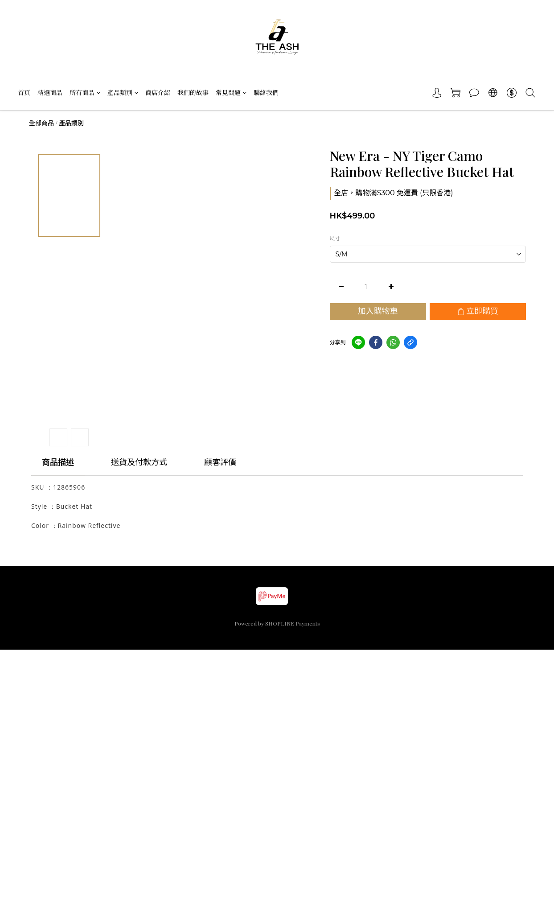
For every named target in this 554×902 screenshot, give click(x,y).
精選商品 (49, 92)
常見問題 (231, 92)
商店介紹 (157, 92)
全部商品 (41, 123)
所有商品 (85, 92)
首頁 (24, 92)
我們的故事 (193, 92)
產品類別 (122, 92)
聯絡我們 (266, 92)
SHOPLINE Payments (292, 623)
